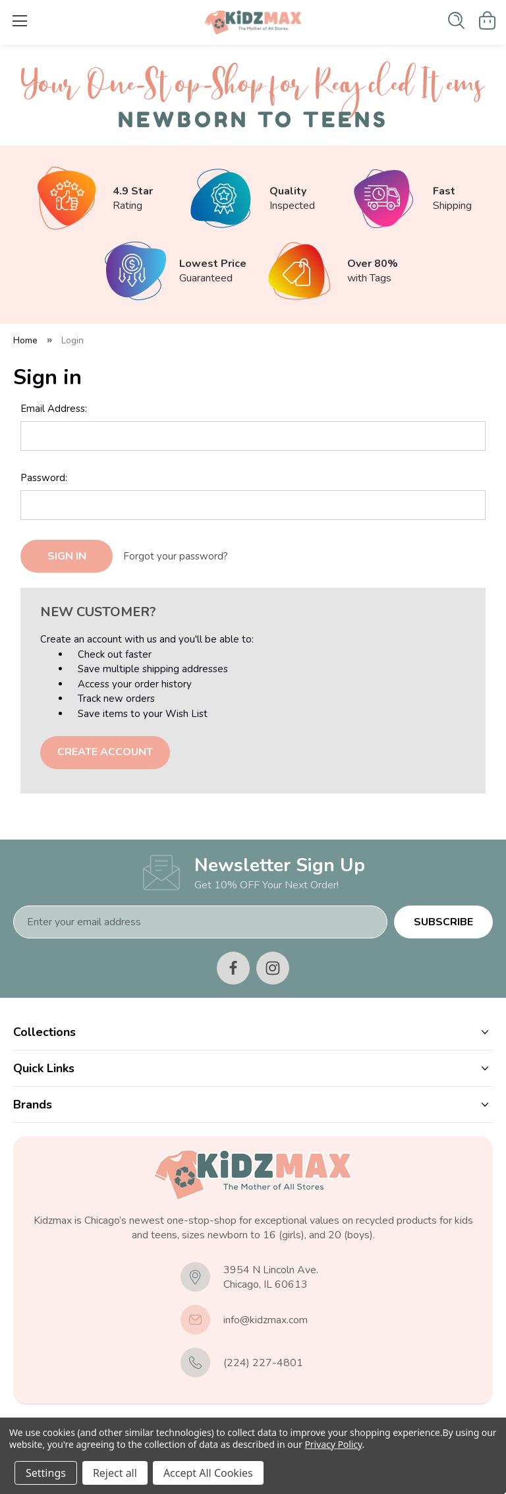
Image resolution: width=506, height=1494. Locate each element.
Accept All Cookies (208, 1473)
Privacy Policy (333, 1444)
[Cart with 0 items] (487, 20)
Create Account (105, 752)
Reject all (115, 1473)
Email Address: (53, 408)
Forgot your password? (175, 556)
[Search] (456, 20)
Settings (46, 1473)
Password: (43, 477)
